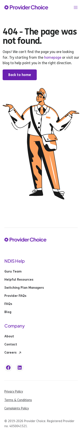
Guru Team (13, 271)
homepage (52, 57)
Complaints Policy (16, 408)
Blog (7, 312)
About (9, 336)
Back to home (19, 75)
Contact (10, 344)
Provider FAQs (15, 296)
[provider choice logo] (26, 7)
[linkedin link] (20, 368)
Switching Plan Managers (24, 288)
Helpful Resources (18, 279)
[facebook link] (8, 368)
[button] (76, 7)
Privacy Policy (13, 391)
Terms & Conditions (18, 400)
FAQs (8, 304)
